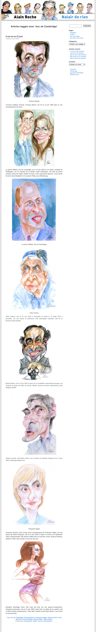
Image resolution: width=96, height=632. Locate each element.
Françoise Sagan (41, 617)
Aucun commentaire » (45, 621)
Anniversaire (28, 621)
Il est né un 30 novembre (77, 51)
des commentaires (76, 72)
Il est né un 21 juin (14, 36)
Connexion (73, 69)
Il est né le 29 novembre (77, 53)
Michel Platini (38, 619)
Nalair (35, 621)
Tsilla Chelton (47, 619)
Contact (72, 34)
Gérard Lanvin (52, 617)
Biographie (73, 32)
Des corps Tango (75, 36)
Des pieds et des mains (76, 38)
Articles (73, 71)
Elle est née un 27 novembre (78, 56)
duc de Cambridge (17, 617)
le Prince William (27, 619)
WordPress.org (74, 74)
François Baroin (29, 617)
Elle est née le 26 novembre (78, 58)
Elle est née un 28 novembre (78, 55)
